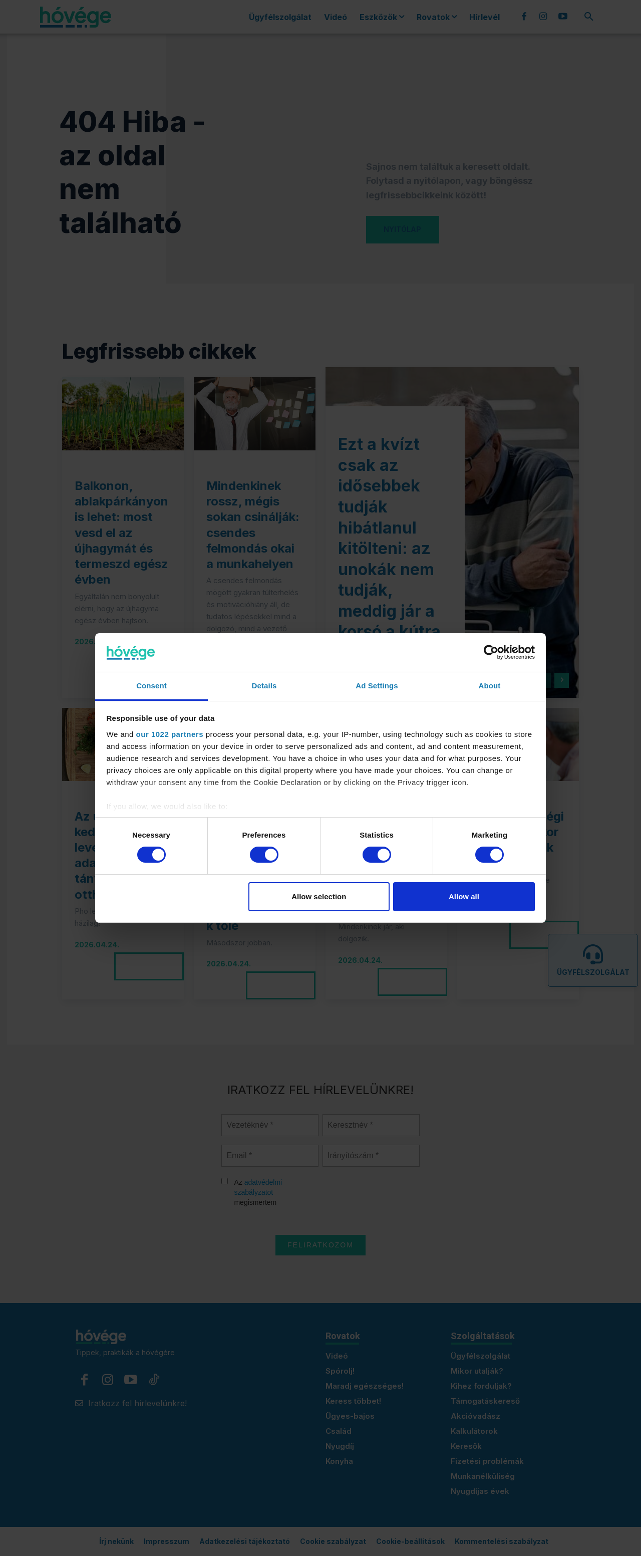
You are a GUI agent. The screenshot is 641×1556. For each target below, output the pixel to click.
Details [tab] (264, 685)
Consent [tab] (151, 685)
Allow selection (318, 896)
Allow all (464, 896)
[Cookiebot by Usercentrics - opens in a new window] (491, 652)
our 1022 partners (169, 734)
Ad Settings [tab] (377, 685)
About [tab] (490, 685)
